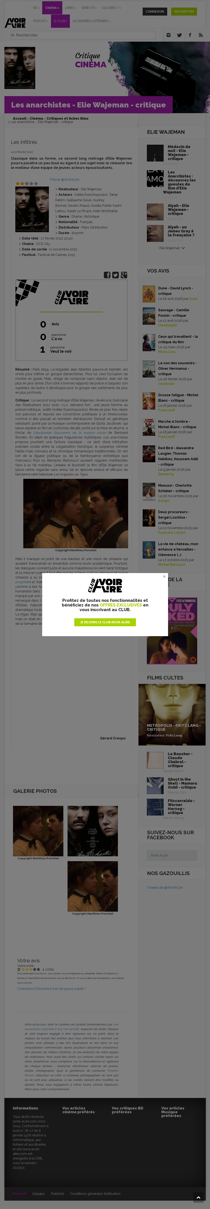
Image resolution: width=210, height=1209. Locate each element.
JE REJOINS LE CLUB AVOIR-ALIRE (105, 622)
